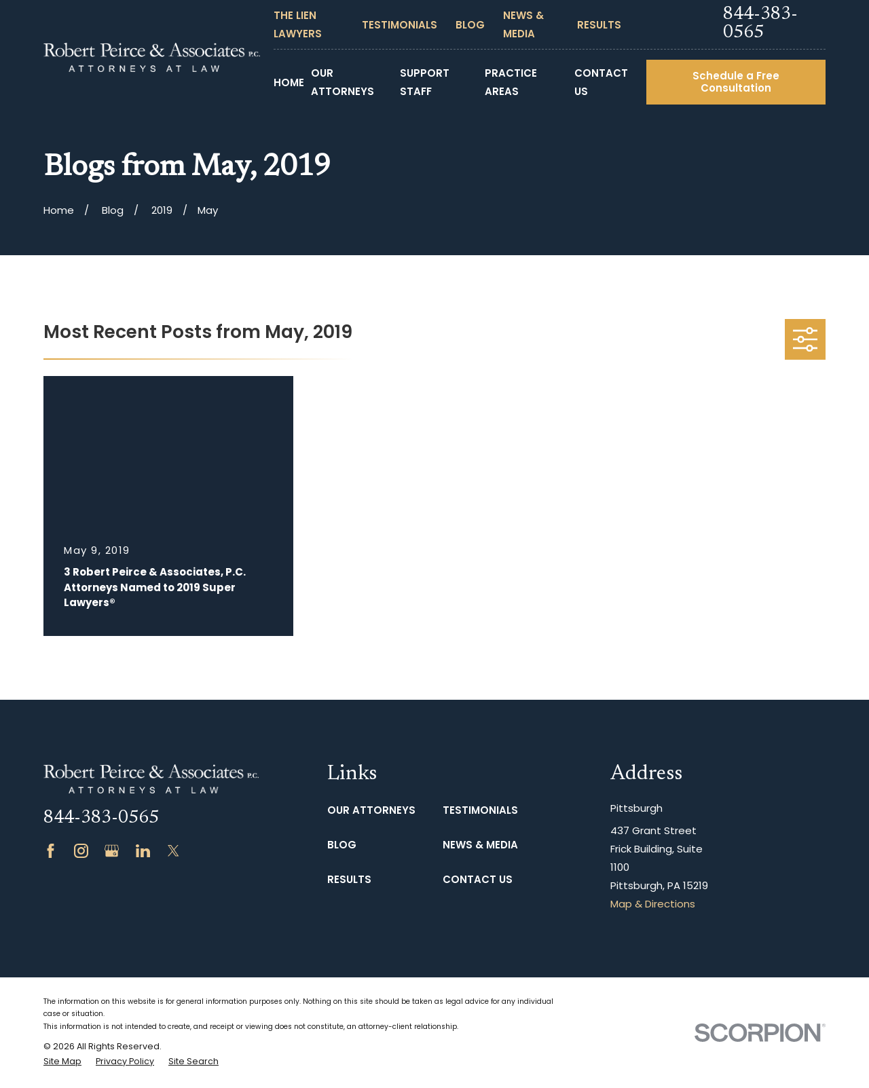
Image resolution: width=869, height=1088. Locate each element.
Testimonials (399, 25)
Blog (470, 25)
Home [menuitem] (289, 82)
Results (599, 25)
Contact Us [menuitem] (601, 82)
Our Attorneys (371, 810)
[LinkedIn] (143, 851)
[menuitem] (62, 1062)
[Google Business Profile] (112, 851)
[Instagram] (81, 851)
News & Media (480, 845)
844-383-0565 (760, 24)
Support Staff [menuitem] (424, 82)
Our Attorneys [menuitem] (342, 82)
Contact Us (478, 879)
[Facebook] (50, 851)
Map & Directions (652, 904)
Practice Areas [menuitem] (511, 82)
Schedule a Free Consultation (735, 82)
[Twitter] (173, 851)
